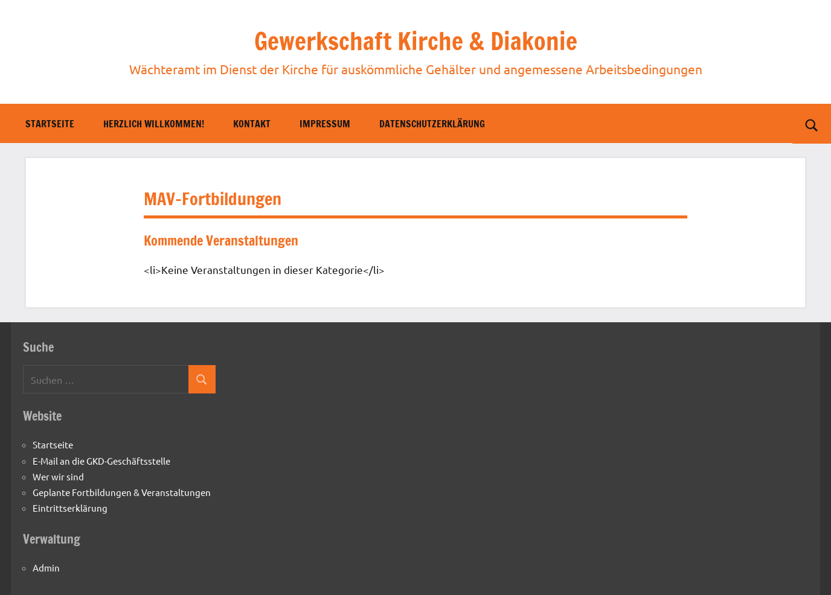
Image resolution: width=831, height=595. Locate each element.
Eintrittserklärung (70, 508)
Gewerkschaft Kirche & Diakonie (415, 41)
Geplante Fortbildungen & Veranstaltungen (122, 492)
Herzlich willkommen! (153, 123)
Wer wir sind (58, 476)
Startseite (49, 123)
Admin (46, 567)
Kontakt (252, 123)
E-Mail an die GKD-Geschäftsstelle (101, 460)
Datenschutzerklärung (432, 123)
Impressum (325, 123)
